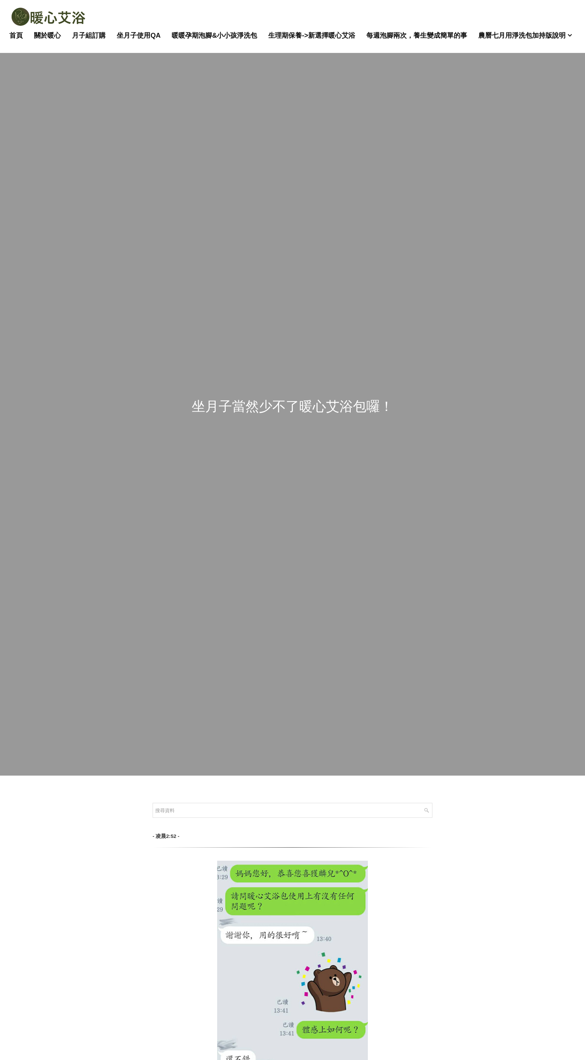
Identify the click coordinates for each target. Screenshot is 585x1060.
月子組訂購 (89, 35)
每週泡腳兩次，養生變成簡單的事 (416, 35)
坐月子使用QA (138, 35)
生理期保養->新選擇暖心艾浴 (311, 35)
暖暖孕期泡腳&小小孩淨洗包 (214, 35)
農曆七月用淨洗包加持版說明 (522, 35)
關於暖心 (47, 35)
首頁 (16, 35)
